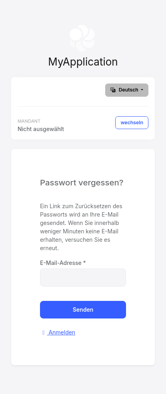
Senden (83, 309)
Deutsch (125, 90)
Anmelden (57, 332)
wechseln (131, 122)
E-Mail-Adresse (63, 262)
